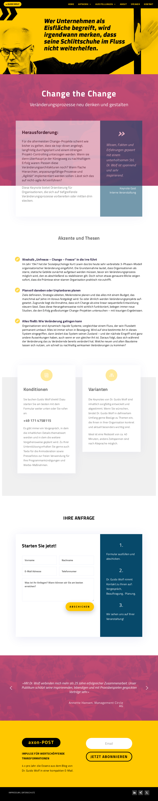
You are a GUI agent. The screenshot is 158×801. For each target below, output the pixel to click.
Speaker (135, 4)
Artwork (83, 4)
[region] (79, 41)
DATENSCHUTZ (28, 792)
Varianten (97, 392)
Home (71, 4)
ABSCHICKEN (80, 606)
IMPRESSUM (14, 792)
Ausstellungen (104, 4)
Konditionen (37, 392)
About (123, 4)
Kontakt (148, 4)
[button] (10, 687)
